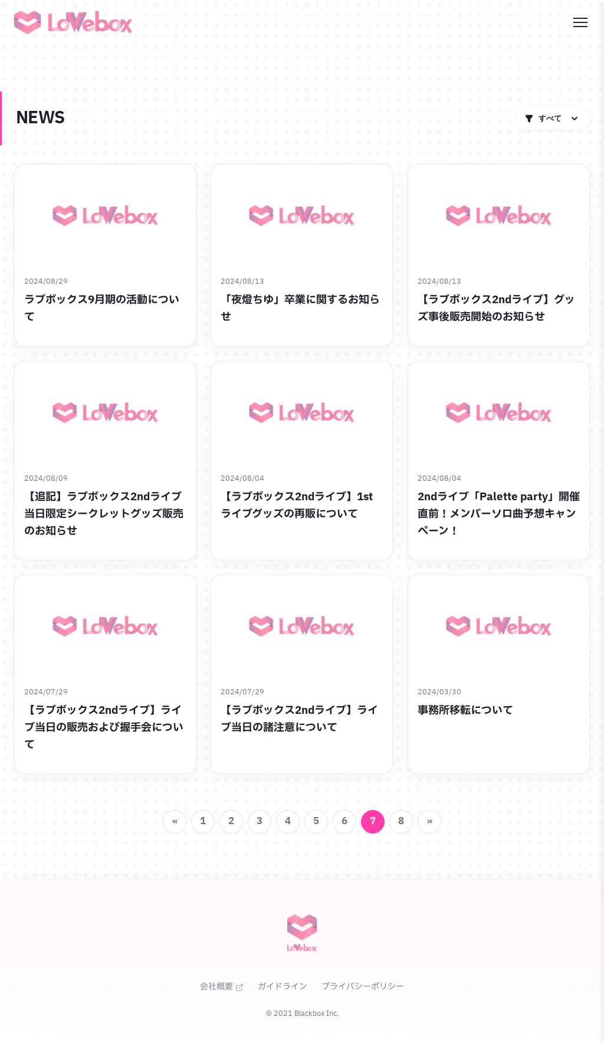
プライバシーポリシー (362, 986)
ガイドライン (282, 986)
